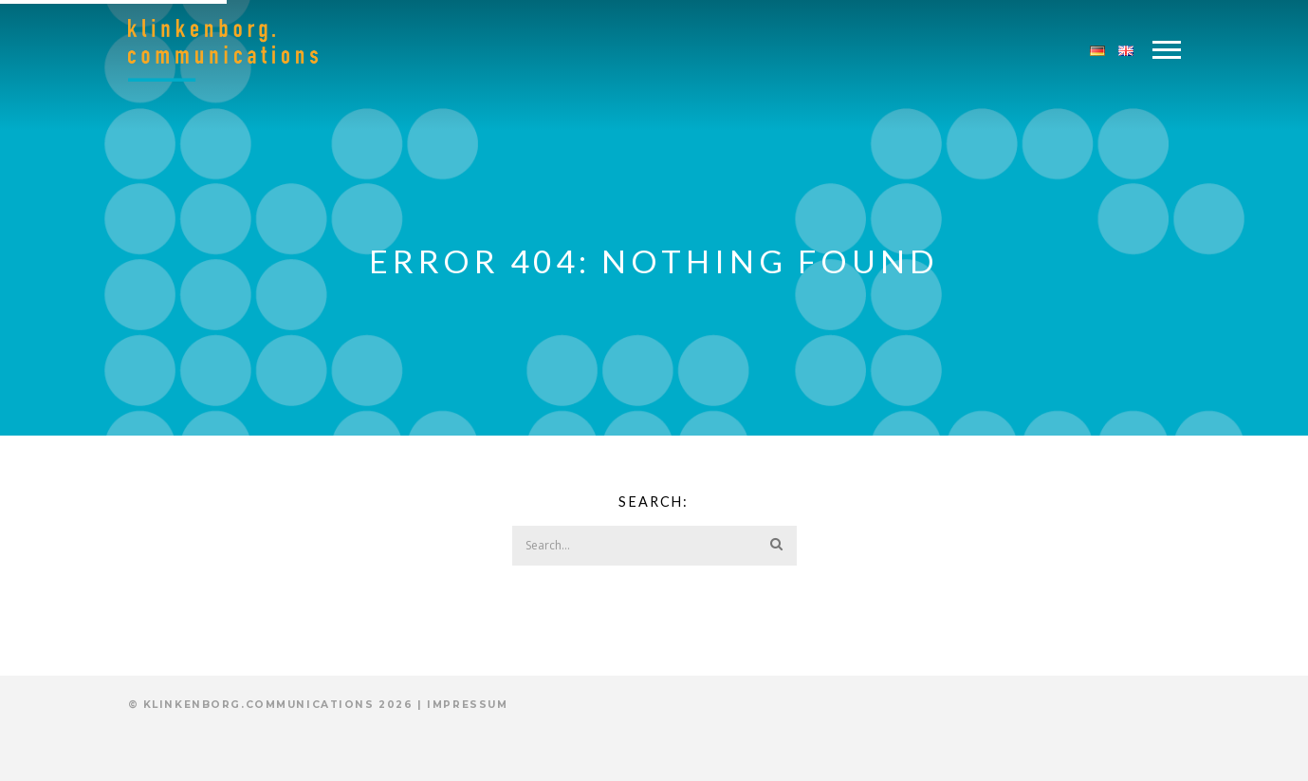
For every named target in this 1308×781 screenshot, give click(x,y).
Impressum (467, 704)
